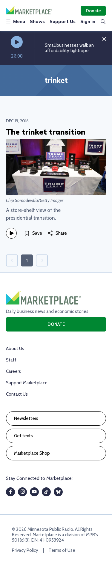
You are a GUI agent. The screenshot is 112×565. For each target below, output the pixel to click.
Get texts (23, 436)
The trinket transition (45, 131)
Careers (13, 371)
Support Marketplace (26, 382)
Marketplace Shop (32, 453)
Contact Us (17, 394)
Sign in (87, 21)
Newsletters (26, 418)
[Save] (33, 233)
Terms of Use (62, 550)
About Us (15, 348)
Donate (93, 10)
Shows (37, 21)
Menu (15, 21)
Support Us (63, 21)
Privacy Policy (25, 550)
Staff (11, 360)
